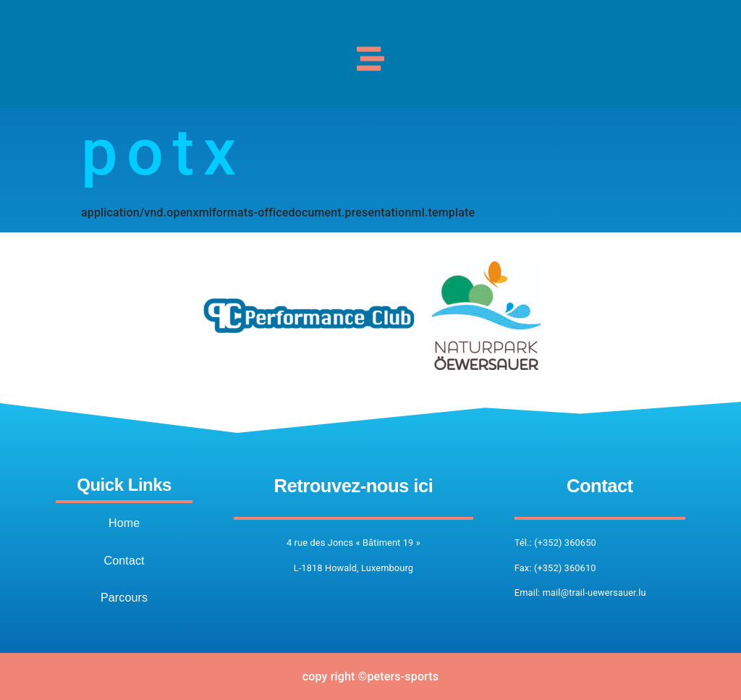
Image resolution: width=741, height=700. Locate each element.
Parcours (124, 597)
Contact (123, 560)
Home (124, 523)
